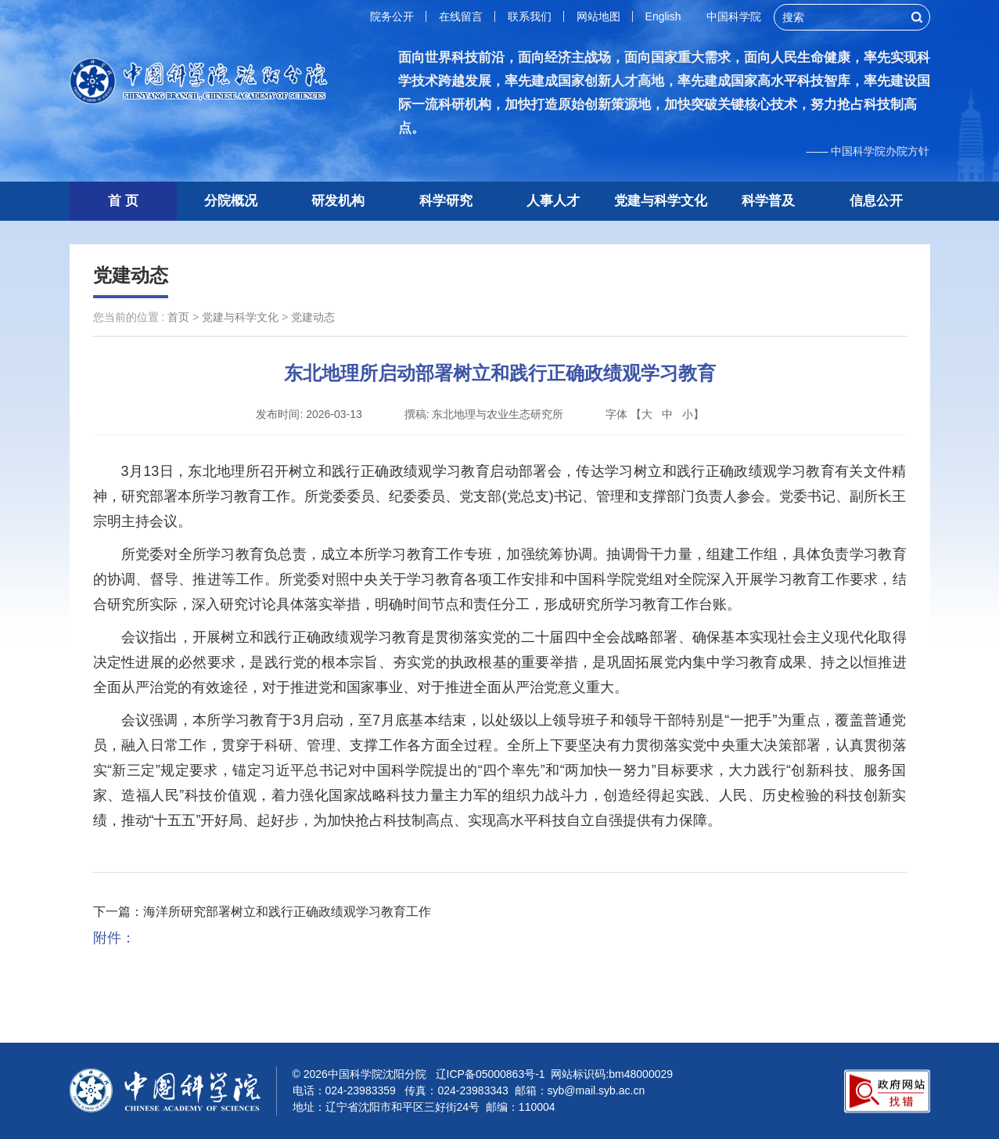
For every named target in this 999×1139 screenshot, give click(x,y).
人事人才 (553, 200)
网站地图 (598, 16)
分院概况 (230, 200)
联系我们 (530, 16)
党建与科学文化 (660, 200)
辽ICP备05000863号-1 (490, 1074)
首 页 (123, 200)
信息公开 (876, 200)
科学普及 (768, 200)
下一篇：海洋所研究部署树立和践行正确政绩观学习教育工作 (262, 911)
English (663, 16)
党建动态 (130, 275)
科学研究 (446, 200)
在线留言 (461, 16)
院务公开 (392, 16)
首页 (178, 317)
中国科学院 (733, 16)
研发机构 (338, 200)
